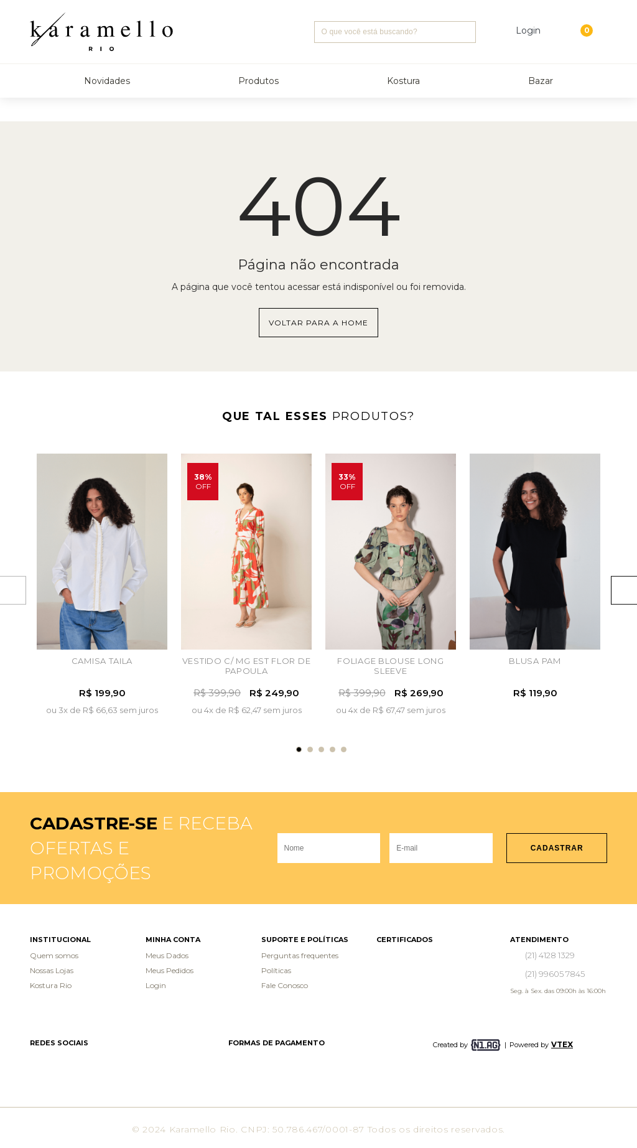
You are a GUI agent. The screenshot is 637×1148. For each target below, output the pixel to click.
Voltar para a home (318, 322)
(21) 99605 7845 (555, 974)
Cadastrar (557, 848)
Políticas (276, 970)
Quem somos (54, 955)
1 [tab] (299, 749)
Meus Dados (167, 955)
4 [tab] (332, 749)
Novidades (107, 80)
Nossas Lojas (51, 970)
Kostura (403, 80)
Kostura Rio (51, 985)
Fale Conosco (284, 985)
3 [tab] (321, 749)
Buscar (465, 32)
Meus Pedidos (169, 970)
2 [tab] (310, 749)
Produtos (258, 80)
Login (156, 985)
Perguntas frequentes (299, 955)
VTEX (562, 1044)
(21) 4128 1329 (550, 955)
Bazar (540, 80)
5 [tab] (343, 749)
